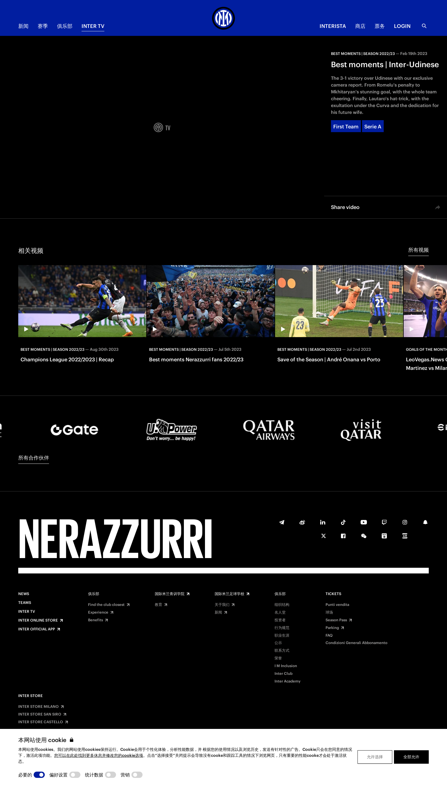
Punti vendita (337, 604)
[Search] (424, 25)
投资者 (280, 620)
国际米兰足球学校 (229, 594)
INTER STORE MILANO (38, 706)
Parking (332, 628)
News (23, 594)
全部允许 (411, 756)
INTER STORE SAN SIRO (39, 714)
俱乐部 (64, 26)
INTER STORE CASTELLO (40, 722)
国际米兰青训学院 (169, 594)
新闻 (23, 26)
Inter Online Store (38, 620)
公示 (278, 643)
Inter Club (283, 673)
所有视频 (418, 250)
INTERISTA (333, 26)
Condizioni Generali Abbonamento (356, 643)
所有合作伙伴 (33, 457)
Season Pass (336, 620)
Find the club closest (106, 604)
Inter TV (93, 26)
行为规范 (282, 628)
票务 (380, 26)
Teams (24, 602)
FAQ (329, 635)
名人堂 (280, 612)
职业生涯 (282, 635)
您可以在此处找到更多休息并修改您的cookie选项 (98, 755)
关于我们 (222, 604)
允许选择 (375, 756)
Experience (98, 612)
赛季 (43, 26)
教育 (158, 604)
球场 (329, 612)
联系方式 (282, 650)
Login (402, 26)
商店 (360, 26)
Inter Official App (36, 629)
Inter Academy (287, 681)
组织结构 (282, 604)
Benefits (95, 620)
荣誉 (278, 658)
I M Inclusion (286, 666)
